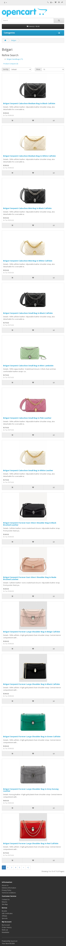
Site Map (5, 904)
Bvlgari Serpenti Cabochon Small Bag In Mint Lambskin (28, 365)
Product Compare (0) (10, 64)
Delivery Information (9, 888)
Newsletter (5, 932)
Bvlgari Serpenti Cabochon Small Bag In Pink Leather (27, 418)
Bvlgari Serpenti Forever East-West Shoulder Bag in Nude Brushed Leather (29, 578)
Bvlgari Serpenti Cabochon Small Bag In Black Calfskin (28, 313)
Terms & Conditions (9, 893)
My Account (6, 925)
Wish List (5, 930)
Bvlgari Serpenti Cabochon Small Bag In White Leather (28, 470)
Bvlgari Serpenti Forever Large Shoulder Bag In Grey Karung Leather (31, 790)
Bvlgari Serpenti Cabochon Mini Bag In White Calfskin (27, 260)
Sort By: (5, 69)
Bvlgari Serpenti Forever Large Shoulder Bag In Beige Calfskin (31, 631)
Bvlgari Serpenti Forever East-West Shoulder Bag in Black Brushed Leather (29, 523)
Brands (4, 911)
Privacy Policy (6, 890)
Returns (4, 902)
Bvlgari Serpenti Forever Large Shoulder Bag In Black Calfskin (31, 684)
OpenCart (14, 941)
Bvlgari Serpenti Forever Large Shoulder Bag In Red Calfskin (30, 843)
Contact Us (5, 899)
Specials (4, 918)
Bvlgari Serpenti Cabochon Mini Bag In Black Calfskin (27, 208)
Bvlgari (13, 40)
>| (28, 867)
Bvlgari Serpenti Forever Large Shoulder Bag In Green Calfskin (31, 736)
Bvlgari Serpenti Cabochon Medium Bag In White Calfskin (29, 156)
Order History (7, 927)
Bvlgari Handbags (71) (15, 59)
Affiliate (4, 916)
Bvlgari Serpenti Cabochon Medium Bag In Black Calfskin (29, 103)
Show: (38, 69)
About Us (5, 885)
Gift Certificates (7, 913)
